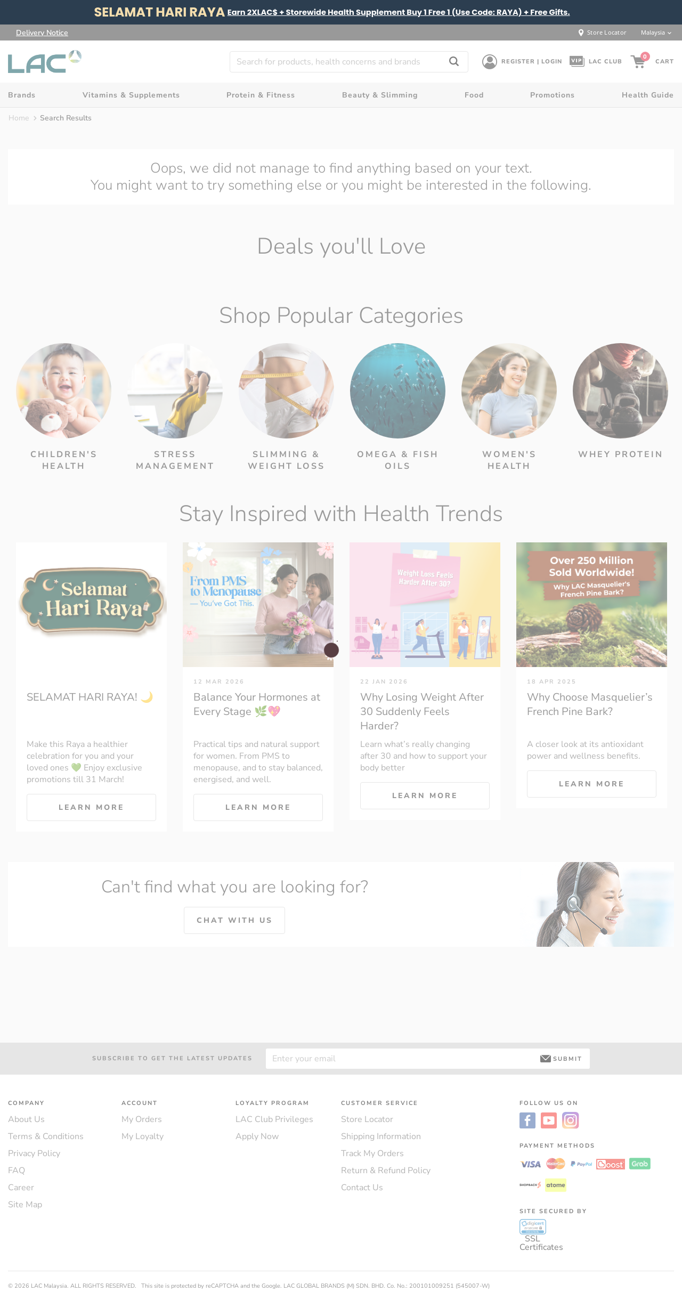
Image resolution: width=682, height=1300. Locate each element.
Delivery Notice (42, 32)
